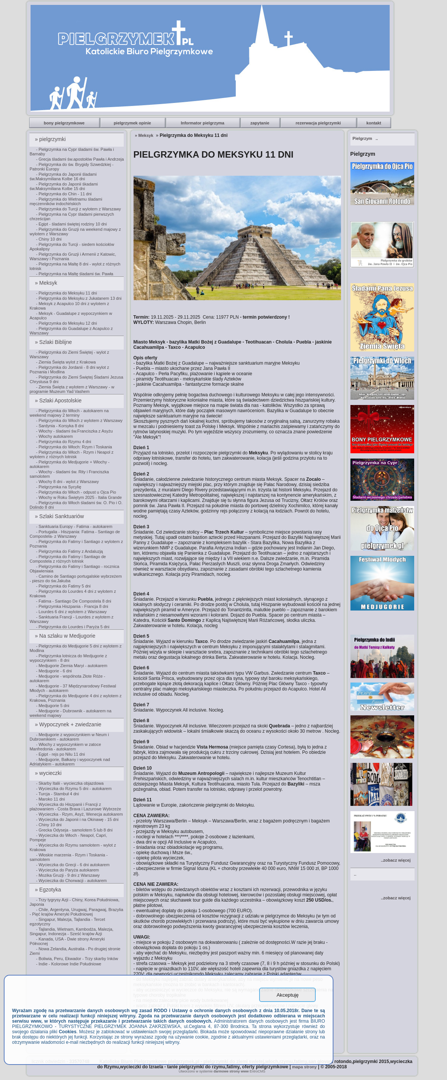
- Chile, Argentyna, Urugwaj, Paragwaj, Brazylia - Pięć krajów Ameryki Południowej (76, 911)
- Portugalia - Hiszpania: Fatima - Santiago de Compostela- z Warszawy (74, 533)
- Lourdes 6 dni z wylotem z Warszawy (71, 611)
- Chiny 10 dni (48, 239)
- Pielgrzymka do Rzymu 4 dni (63, 441)
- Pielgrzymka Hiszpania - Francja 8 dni (72, 606)
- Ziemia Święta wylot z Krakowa (65, 362)
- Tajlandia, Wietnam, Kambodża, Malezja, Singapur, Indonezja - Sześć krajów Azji (71, 931)
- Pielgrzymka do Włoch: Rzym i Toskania (74, 447)
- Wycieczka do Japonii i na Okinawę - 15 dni (77, 819)
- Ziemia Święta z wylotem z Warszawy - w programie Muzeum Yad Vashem (71, 389)
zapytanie (260, 123)
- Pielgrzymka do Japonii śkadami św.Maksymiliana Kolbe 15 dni (63, 186)
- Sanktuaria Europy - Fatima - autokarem (74, 526)
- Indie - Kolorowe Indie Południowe (68, 964)
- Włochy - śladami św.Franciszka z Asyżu (74, 431)
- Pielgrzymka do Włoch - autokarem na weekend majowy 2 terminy (69, 412)
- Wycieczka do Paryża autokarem (67, 870)
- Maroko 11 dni (50, 799)
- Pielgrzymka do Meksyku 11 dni (66, 293)
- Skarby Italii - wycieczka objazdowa (69, 783)
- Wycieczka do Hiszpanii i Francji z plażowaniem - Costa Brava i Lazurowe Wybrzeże (75, 806)
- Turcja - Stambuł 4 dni (57, 794)
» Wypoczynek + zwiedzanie (69, 724)
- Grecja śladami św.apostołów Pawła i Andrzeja (80, 159)
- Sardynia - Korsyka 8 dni (60, 425)
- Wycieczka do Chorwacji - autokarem (71, 880)
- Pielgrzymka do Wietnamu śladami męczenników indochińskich (65, 201)
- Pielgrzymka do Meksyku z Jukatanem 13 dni (78, 298)
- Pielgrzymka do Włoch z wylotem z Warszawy (79, 420)
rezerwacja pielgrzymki (319, 123)
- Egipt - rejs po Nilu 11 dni (60, 754)
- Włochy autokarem (54, 436)
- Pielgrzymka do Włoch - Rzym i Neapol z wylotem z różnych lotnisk (71, 454)
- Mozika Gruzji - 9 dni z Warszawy (68, 875)
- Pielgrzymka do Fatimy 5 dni (63, 586)
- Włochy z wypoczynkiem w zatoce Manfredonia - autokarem (65, 746)
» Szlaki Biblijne (54, 342)
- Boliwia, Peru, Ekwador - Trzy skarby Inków (77, 958)
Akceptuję (287, 995)
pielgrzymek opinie (133, 123)
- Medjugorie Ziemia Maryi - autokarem (71, 665)
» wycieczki (49, 773)
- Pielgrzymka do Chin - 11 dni (63, 194)
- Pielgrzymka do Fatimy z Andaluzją (69, 551)
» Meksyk (46, 283)
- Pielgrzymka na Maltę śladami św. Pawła (74, 274)
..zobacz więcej (396, 860)
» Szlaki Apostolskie (59, 400)
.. (365, 138)
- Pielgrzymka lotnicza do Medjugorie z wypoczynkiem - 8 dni (68, 658)
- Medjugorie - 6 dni (54, 671)
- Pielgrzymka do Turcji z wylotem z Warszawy (78, 209)
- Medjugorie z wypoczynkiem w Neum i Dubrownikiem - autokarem (69, 736)
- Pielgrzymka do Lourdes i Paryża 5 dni (72, 626)
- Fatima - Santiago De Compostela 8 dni (73, 601)
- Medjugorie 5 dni (52, 705)
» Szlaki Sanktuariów (60, 516)
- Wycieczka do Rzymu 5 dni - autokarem (73, 788)
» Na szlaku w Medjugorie (66, 636)
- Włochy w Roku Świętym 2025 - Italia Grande (78, 497)
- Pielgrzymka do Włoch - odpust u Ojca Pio (76, 492)
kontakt (374, 123)
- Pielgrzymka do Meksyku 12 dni (66, 323)
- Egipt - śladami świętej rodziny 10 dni (71, 224)
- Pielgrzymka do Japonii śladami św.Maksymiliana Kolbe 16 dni (63, 176)
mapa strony (304, 1067)
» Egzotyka (48, 890)
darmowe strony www (231, 1071)
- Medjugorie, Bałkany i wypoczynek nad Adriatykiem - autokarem (69, 761)
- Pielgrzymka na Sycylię (58, 487)
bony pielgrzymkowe (65, 123)
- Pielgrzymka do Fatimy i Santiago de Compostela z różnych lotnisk (67, 558)
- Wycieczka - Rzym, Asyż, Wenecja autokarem (79, 814)
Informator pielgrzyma (203, 123)
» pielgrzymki (51, 139)
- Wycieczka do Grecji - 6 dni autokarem (72, 864)
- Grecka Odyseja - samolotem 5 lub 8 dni (74, 830)
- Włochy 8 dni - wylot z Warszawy (67, 481)
